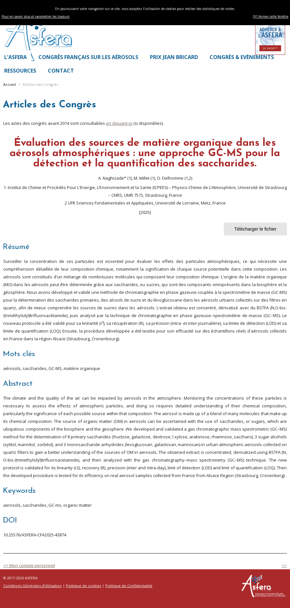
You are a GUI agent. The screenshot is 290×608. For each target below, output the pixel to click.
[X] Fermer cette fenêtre (270, 16)
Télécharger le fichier (255, 229)
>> (284, 565)
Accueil (9, 84)
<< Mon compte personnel (29, 565)
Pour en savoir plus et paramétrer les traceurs (35, 16)
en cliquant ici (119, 123)
